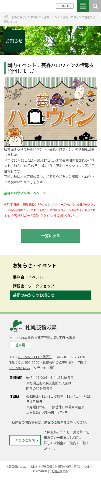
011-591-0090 (28, 362)
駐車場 (20, 345)
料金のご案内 (25, 440)
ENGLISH (64, 5)
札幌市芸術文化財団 (51, 466)
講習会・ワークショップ (33, 285)
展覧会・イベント (28, 277)
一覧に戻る (50, 235)
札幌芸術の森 (60, 471)
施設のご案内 (54, 422)
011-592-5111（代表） (35, 356)
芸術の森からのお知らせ (33, 294)
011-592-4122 (19, 367)
